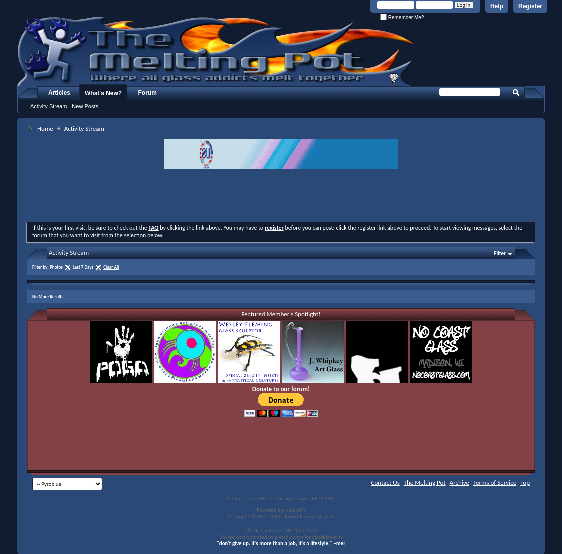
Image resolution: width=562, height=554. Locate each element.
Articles (59, 92)
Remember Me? (402, 17)
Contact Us (385, 482)
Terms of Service (494, 482)
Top (525, 482)
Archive (459, 482)
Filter (500, 253)
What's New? (103, 93)
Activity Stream (48, 106)
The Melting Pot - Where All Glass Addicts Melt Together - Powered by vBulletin (216, 51)
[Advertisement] (281, 196)
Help (496, 6)
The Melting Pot (425, 482)
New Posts (85, 106)
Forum (147, 92)
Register (530, 6)
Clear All (111, 267)
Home (45, 128)
